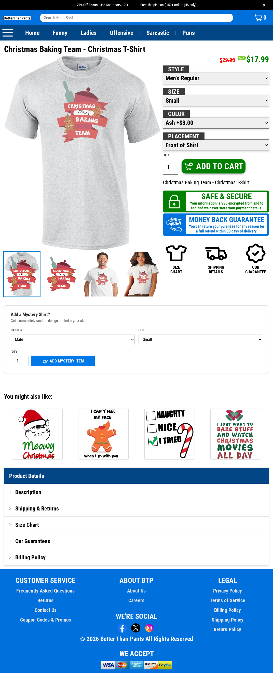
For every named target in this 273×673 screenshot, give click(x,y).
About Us (136, 591)
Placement (183, 136)
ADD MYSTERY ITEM (63, 362)
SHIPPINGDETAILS (215, 259)
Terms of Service (227, 601)
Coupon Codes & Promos (45, 620)
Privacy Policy (227, 591)
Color (176, 114)
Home (32, 33)
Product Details (26, 476)
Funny (60, 33)
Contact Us (45, 610)
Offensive (121, 33)
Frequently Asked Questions (45, 591)
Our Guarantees (33, 541)
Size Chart (27, 525)
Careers (136, 601)
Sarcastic (157, 33)
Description (28, 492)
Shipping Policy (227, 620)
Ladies (88, 33)
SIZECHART (176, 259)
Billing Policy (30, 557)
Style (176, 69)
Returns (45, 601)
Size (173, 92)
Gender (16, 330)
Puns (189, 33)
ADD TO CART (213, 166)
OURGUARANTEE (255, 259)
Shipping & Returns (37, 508)
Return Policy (227, 630)
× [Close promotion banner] (264, 5)
